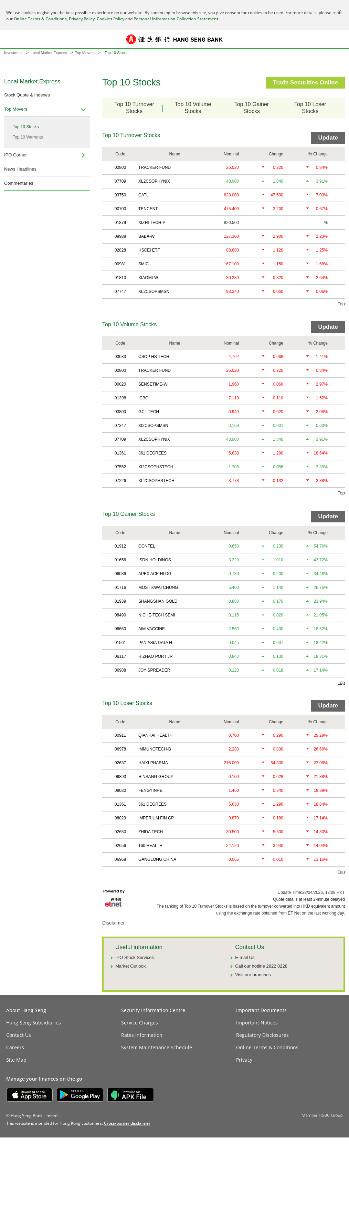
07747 (120, 291)
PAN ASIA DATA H (155, 642)
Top (341, 303)
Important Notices (257, 1022)
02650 (120, 831)
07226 (120, 480)
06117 (120, 656)
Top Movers (85, 53)
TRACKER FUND (154, 167)
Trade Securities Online (305, 82)
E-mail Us (244, 957)
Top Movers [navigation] (15, 109)
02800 (120, 167)
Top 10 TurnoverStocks (138, 107)
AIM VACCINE (151, 628)
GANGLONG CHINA (157, 859)
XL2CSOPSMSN (153, 291)
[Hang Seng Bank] (174, 39)
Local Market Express (49, 53)
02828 (120, 250)
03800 (120, 411)
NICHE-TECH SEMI (156, 615)
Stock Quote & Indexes (27, 95)
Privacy (244, 1059)
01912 (120, 546)
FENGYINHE (150, 790)
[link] (127, 1123)
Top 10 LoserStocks (310, 107)
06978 (120, 749)
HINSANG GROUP (155, 776)
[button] (11, 39)
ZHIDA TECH (150, 831)
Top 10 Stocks (26, 126)
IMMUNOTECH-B (154, 749)
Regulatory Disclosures (262, 1035)
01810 (120, 277)
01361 (120, 453)
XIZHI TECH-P (151, 222)
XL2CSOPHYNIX (154, 181)
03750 (120, 195)
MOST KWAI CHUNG (158, 587)
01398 (120, 398)
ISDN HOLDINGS (154, 560)
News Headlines (20, 169)
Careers (15, 1047)
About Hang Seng (26, 1010)
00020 (120, 384)
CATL (143, 195)
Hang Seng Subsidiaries (33, 1022)
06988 (120, 670)
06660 (120, 628)
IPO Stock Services (134, 957)
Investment (13, 53)
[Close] (339, 11)
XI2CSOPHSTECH (155, 467)
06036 (120, 573)
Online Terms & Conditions (40, 19)
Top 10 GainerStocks (257, 107)
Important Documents (261, 1010)
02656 (120, 845)
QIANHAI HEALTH (155, 735)
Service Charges (139, 1022)
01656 (120, 560)
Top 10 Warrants (28, 137)
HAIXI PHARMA (153, 762)
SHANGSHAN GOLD (157, 601)
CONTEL (146, 546)
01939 (120, 601)
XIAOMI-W (148, 277)
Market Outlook (130, 966)
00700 (120, 208)
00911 (120, 735)
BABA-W (146, 236)
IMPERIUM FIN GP (156, 818)
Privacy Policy (82, 19)
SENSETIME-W (153, 384)
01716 (120, 587)
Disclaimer (113, 923)
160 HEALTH (150, 845)
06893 (120, 776)
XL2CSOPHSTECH (156, 480)
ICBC (143, 398)
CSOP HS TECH (153, 356)
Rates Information (141, 1035)
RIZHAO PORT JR (155, 656)
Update (328, 137)
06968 (120, 859)
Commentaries (18, 183)
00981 (120, 264)
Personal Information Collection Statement (176, 19)
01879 (120, 222)
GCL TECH (148, 411)
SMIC (143, 264)
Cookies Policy (110, 19)
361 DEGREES (152, 453)
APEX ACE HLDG (154, 573)
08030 (120, 790)
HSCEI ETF (149, 250)
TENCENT (148, 208)
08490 (120, 615)
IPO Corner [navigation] (15, 154)
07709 (120, 181)
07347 (120, 425)
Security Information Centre (153, 1010)
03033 (120, 356)
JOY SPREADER (154, 670)
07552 (120, 467)
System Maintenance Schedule (156, 1047)
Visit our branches (253, 974)
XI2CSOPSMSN (153, 425)
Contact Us (18, 1035)
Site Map (16, 1059)
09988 (120, 236)
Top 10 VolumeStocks (198, 107)
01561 (120, 642)
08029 (120, 818)
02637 (120, 762)
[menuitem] (83, 109)
